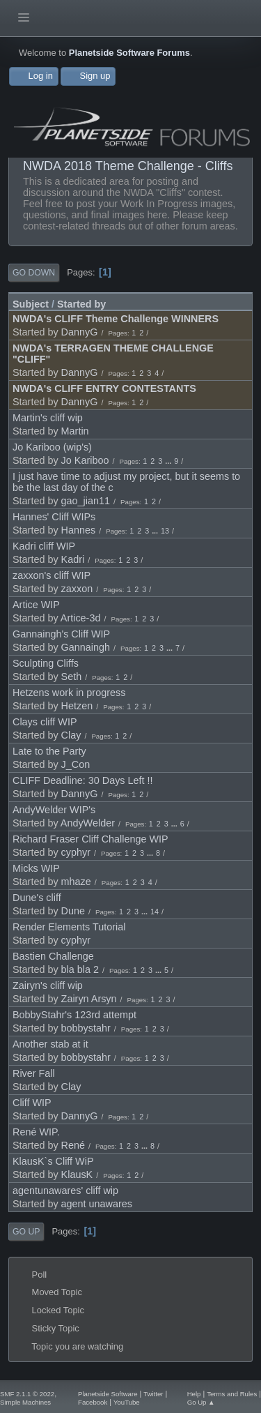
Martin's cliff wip (48, 417)
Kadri (73, 559)
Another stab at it (50, 1044)
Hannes (78, 530)
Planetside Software (107, 1394)
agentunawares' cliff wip (65, 1190)
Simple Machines (25, 1402)
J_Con (75, 764)
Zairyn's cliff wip (48, 985)
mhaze (76, 881)
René (73, 1145)
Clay (71, 735)
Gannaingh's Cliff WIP (61, 634)
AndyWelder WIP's (54, 809)
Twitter (153, 1394)
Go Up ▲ (201, 1402)
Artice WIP (36, 604)
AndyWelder (88, 823)
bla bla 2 (80, 969)
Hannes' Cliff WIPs (54, 516)
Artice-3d (81, 618)
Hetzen (77, 705)
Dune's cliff (37, 897)
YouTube (126, 1402)
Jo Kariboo (85, 460)
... (169, 461)
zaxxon (77, 588)
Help (194, 1394)
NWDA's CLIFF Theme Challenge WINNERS (116, 318)
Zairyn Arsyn (89, 998)
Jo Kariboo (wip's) (52, 447)
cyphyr (75, 852)
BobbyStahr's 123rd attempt (74, 1014)
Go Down (34, 273)
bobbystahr (86, 1028)
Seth (71, 676)
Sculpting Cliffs (46, 663)
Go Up (26, 1232)
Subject (31, 304)
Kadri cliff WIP (44, 546)
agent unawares (96, 1203)
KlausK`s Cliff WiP (53, 1161)
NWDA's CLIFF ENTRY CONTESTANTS (104, 388)
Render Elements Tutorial (69, 926)
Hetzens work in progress (69, 692)
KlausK (77, 1174)
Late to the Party (49, 751)
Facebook (92, 1402)
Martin (75, 431)
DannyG (79, 332)
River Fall (34, 1073)
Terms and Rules (232, 1394)
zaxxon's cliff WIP (51, 575)
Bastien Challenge (53, 956)
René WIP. (36, 1132)
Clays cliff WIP (45, 721)
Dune (73, 910)
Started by (81, 304)
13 (165, 531)
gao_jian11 (85, 500)
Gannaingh (85, 647)
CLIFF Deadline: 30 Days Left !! (83, 780)
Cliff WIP (32, 1102)
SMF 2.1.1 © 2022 (27, 1394)
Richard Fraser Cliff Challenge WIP (90, 839)
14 (154, 911)
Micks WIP (36, 868)
